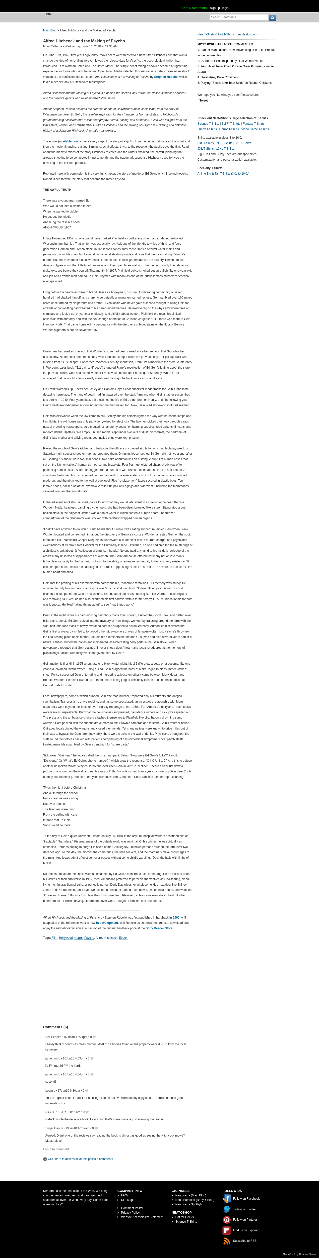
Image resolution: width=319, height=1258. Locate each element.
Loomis (50, 1090)
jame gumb (52, 1058)
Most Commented (238, 44)
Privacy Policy (130, 1212)
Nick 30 (50, 1112)
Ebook (123, 938)
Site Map (127, 1200)
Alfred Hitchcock (106, 938)
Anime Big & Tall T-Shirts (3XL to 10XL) (223, 173)
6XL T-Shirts (205, 143)
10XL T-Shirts (225, 148)
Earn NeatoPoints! (195, 8)
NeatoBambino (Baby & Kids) (194, 1200)
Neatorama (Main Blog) (190, 1195)
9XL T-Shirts (205, 148)
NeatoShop (249, 34)
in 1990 (174, 917)
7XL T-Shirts (224, 143)
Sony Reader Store (159, 928)
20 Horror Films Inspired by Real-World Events (231, 61)
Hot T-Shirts (226, 34)
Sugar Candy (54, 1128)
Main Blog (49, 30)
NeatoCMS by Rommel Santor (300, 1254)
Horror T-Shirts (229, 129)
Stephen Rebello (166, 77)
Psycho (89, 938)
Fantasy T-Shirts (253, 123)
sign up (215, 8)
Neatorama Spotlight (188, 1204)
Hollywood (66, 938)
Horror (78, 938)
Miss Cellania (52, 46)
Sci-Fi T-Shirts (231, 123)
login (225, 8)
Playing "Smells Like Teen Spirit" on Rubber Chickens (236, 83)
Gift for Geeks (184, 1217)
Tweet (203, 100)
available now (68, 141)
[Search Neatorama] (239, 17)
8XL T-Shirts (243, 143)
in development (107, 923)
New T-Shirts (205, 34)
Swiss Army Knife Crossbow (219, 77)
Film (54, 938)
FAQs (124, 1195)
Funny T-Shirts (207, 129)
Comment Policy (132, 1208)
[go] (272, 18)
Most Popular (209, 44)
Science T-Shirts (208, 123)
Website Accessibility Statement (142, 1217)
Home (49, 14)
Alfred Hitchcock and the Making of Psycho (84, 41)
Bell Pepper (53, 1037)
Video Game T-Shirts (255, 129)
